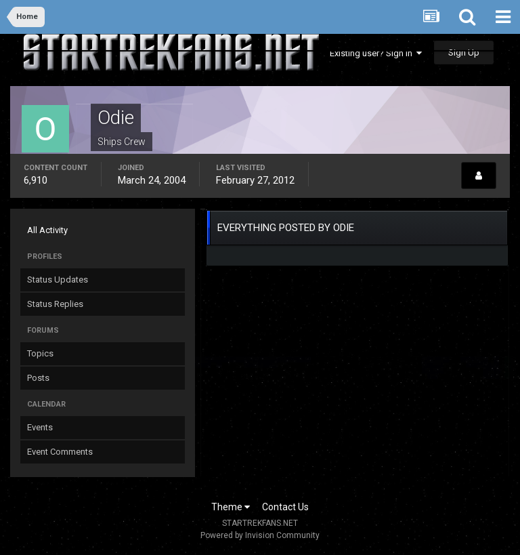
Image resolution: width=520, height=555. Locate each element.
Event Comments (60, 452)
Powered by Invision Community (260, 535)
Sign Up (463, 52)
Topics (40, 353)
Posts (38, 378)
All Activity (47, 230)
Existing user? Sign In (376, 53)
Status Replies (55, 304)
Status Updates (57, 279)
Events (40, 427)
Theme (230, 506)
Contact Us (285, 506)
